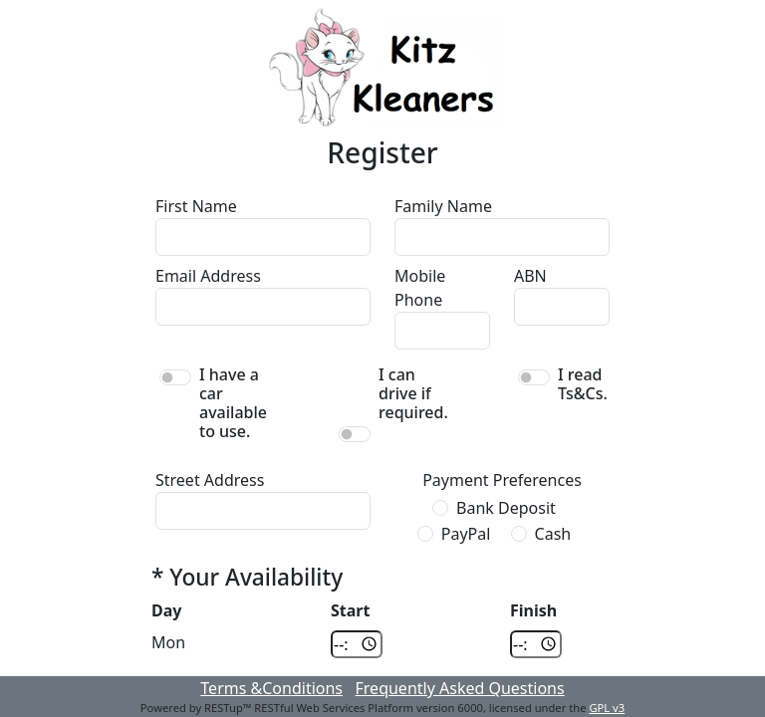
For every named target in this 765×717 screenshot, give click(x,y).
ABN (530, 276)
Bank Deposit (506, 508)
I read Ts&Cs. (583, 384)
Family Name (443, 206)
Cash (553, 534)
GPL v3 (607, 707)
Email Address (208, 276)
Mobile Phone (419, 288)
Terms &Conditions (271, 688)
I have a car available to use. (233, 403)
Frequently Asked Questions (460, 688)
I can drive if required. (413, 394)
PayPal (466, 534)
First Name (196, 206)
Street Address (209, 480)
